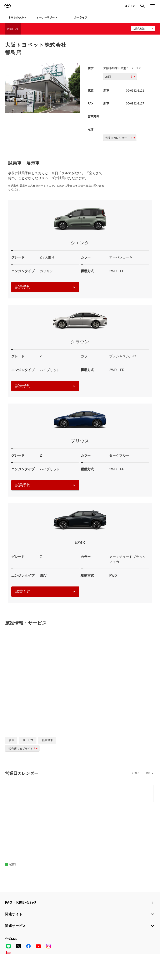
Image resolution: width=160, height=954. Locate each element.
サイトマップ (13, 933)
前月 (137, 773)
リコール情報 (66, 939)
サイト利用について (35, 933)
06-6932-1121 (135, 90)
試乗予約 (45, 287)
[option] (42, 88)
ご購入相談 (139, 28)
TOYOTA (7, 6)
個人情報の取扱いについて (66, 933)
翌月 (147, 773)
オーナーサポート (46, 17)
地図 (120, 76)
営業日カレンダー (120, 137)
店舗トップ (13, 29)
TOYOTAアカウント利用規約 (102, 933)
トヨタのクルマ (17, 17)
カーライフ (80, 17)
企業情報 (50, 939)
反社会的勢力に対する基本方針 (23, 939)
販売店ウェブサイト (24, 748)
